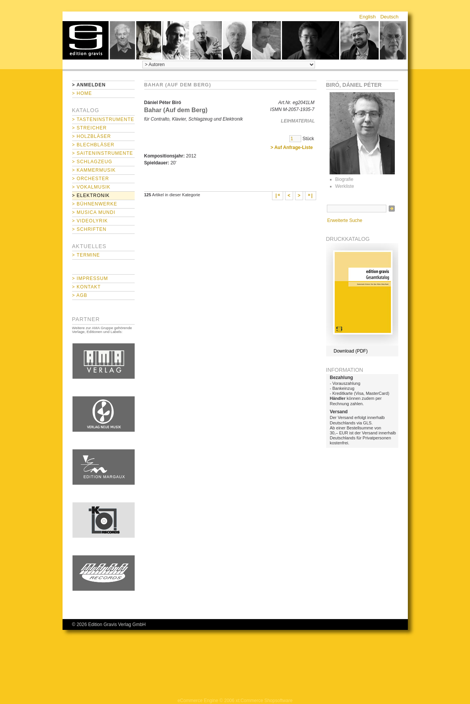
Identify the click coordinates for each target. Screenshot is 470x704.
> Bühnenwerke (94, 204)
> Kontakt (86, 287)
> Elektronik (91, 195)
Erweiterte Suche (344, 220)
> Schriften (89, 229)
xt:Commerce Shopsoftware (264, 700)
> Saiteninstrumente (102, 153)
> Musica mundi (93, 212)
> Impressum (90, 278)
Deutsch (389, 17)
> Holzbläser (91, 136)
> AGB (79, 295)
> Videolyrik (90, 221)
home (86, 40)
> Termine (86, 255)
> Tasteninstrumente (103, 119)
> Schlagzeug (92, 161)
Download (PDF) (351, 351)
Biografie (344, 179)
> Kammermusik (94, 170)
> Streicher (89, 128)
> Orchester (90, 178)
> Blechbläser (93, 144)
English (368, 17)
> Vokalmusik (91, 187)
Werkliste (344, 186)
